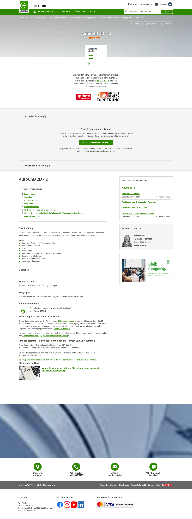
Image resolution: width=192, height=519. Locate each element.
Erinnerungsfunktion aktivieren (96, 142)
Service (65, 12)
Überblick (28, 197)
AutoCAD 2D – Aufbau (131, 194)
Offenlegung (124, 485)
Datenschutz (136, 485)
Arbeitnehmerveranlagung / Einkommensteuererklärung (45, 336)
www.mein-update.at (62, 329)
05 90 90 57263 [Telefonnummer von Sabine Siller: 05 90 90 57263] (146, 239)
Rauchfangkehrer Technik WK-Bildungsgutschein (116, 18)
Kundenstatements (31, 207)
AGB (144, 485)
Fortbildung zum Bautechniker (134, 208)
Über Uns (80, 12)
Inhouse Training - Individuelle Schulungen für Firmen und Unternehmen (53, 213)
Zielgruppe (28, 204)
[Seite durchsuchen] (148, 11)
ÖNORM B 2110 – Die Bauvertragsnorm (138, 214)
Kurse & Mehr (43, 11)
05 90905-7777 (30, 505)
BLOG (93, 12)
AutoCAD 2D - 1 (102, 81)
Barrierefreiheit (154, 485)
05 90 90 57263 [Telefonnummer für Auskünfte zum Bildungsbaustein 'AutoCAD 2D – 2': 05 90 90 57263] (91, 151)
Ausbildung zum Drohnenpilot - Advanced (139, 202)
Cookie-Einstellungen (108, 485)
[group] (96, 38)
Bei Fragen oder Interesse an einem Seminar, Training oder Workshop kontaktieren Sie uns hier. (58, 360)
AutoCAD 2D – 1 (128, 188)
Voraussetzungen (31, 200)
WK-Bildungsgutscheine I (57, 18)
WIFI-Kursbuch (24, 18)
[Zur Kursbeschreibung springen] (96, 56)
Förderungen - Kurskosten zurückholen (40, 210)
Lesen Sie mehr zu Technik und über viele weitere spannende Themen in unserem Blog (71, 369)
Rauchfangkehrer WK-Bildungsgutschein (83, 18)
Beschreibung (29, 194)
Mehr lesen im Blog (32, 216)
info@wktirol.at (29, 510)
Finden (166, 12)
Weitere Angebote (39, 18)
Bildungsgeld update (66, 321)
